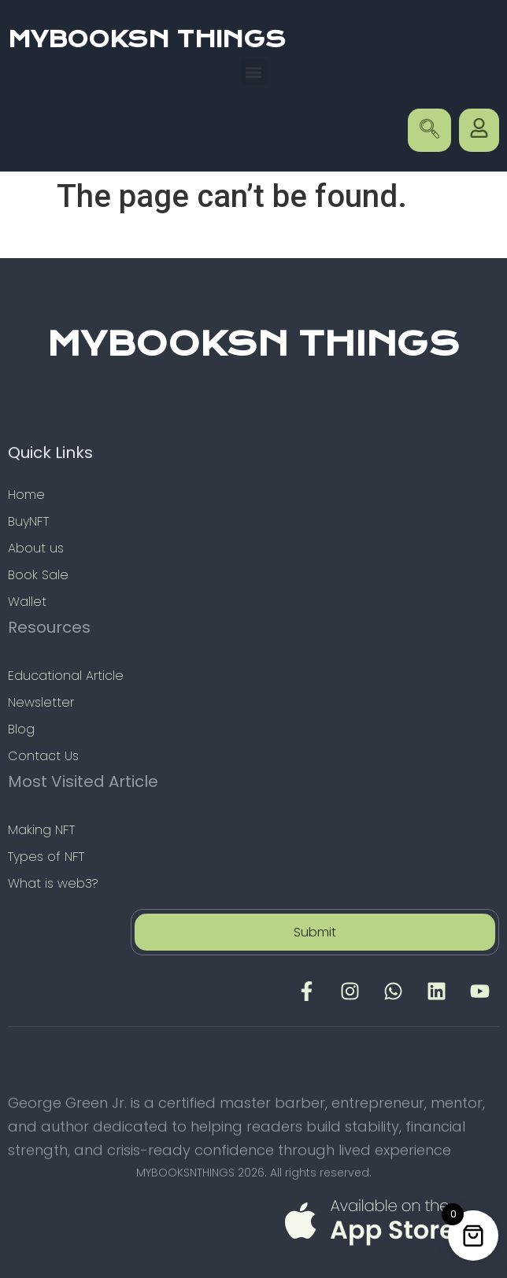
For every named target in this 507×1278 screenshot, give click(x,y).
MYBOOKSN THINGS (147, 39)
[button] (254, 72)
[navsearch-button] (429, 130)
